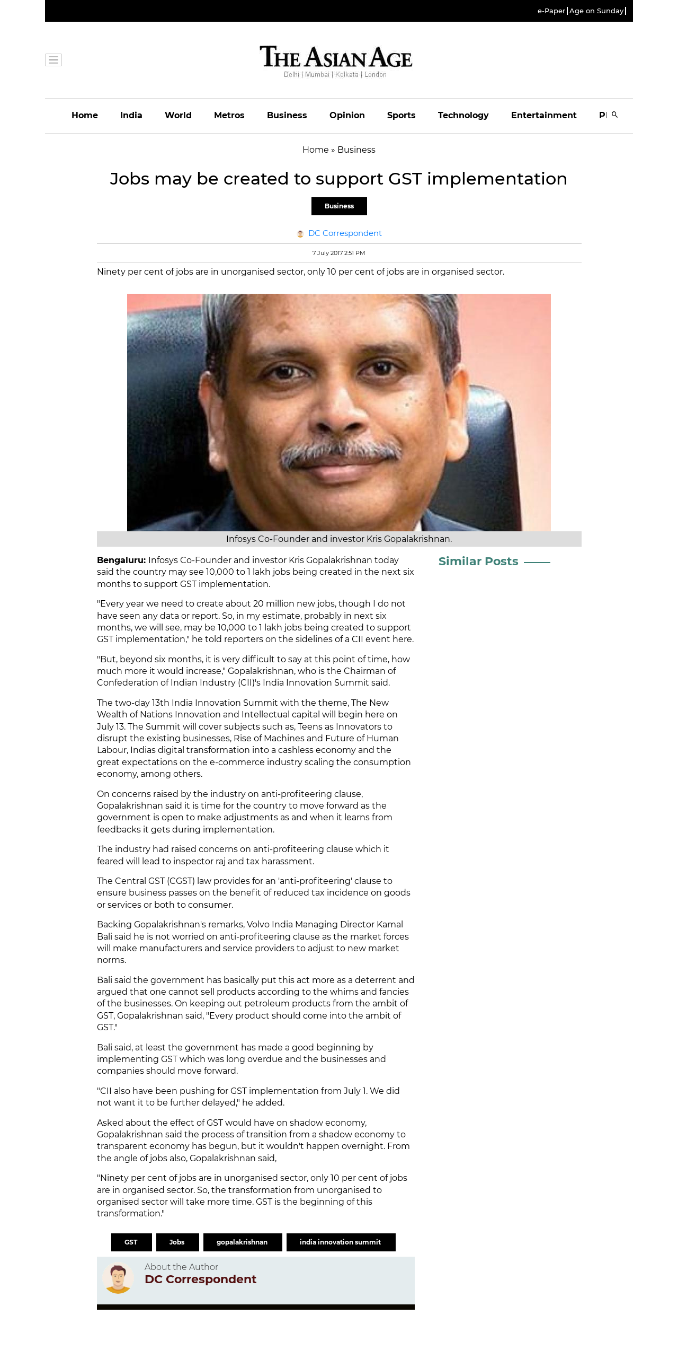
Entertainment (544, 115)
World (178, 115)
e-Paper (551, 11)
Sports (401, 115)
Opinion (347, 115)
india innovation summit (341, 1242)
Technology (463, 115)
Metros (229, 115)
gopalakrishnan (243, 1242)
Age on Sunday (596, 11)
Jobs (178, 1242)
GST (131, 1242)
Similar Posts (479, 561)
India (131, 115)
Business (287, 115)
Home (85, 115)
